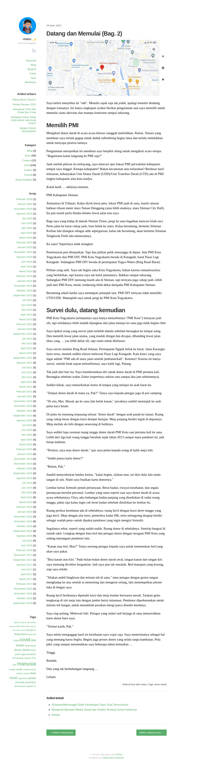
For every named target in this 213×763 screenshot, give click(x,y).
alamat (12, 626)
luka (14, 665)
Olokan (56, 714)
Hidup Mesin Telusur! (24, 99)
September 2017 (22, 559)
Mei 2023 (27, 309)
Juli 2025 (27, 218)
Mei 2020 (27, 434)
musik (26, 673)
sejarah (29, 686)
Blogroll (31, 69)
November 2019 (23, 463)
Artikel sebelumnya (151, 732)
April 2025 (26, 232)
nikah (33, 673)
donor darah (22, 650)
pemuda (19, 682)
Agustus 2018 (24, 535)
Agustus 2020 (24, 420)
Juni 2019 (26, 487)
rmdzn (144, 684)
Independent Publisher (113, 757)
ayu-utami (17, 630)
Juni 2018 (26, 545)
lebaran (27, 658)
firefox (33, 650)
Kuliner (28, 169)
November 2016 (23, 593)
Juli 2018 (27, 540)
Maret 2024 (25, 271)
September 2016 (22, 603)
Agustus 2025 (24, 213)
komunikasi (18, 658)
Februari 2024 (24, 276)
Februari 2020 (24, 449)
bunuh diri (31, 634)
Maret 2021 (25, 386)
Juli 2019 (27, 482)
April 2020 (26, 439)
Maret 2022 (25, 353)
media (19, 669)
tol (35, 686)
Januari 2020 (24, 454)
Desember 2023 (23, 285)
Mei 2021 (27, 377)
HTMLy (118, 754)
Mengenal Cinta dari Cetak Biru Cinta (24, 111)
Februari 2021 (24, 391)
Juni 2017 (26, 569)
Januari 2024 (24, 280)
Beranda (31, 60)
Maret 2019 (25, 502)
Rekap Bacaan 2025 (24, 104)
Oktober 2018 (24, 526)
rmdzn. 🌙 (29, 39)
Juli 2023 (27, 300)
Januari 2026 (24, 203)
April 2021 (26, 381)
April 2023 (26, 314)
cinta (16, 640)
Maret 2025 (25, 237)
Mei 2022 (27, 343)
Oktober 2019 (24, 468)
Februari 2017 (24, 583)
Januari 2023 (24, 328)
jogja (23, 654)
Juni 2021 (26, 372)
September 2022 (22, 333)
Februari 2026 (24, 199)
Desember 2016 (23, 588)
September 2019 (22, 473)
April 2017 (26, 574)
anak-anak (20, 626)
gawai (17, 654)
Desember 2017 (23, 554)
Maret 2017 (25, 579)
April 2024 (26, 266)
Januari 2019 (24, 511)
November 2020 (23, 405)
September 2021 (22, 357)
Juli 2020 (27, 425)
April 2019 (26, 497)
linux (34, 658)
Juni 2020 (26, 429)
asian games (31, 626)
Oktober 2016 (24, 598)
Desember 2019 (23, 458)
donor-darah (160, 684)
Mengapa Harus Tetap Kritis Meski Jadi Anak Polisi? (23, 120)
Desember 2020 (23, 401)
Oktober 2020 (24, 410)
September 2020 (22, 415)
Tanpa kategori (23, 179)
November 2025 (23, 208)
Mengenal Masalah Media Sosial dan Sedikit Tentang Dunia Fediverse (94, 709)
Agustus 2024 (24, 256)
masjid (12, 669)
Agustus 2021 (24, 362)
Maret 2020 (25, 444)
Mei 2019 (27, 492)
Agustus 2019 (24, 478)
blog (17, 634)
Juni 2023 (26, 304)
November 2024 (23, 252)
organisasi (22, 678)
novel (13, 678)
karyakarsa (31, 654)
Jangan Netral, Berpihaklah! (27, 130)
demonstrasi (30, 646)
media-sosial (29, 669)
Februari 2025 (24, 242)
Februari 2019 (24, 506)
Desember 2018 (23, 516)
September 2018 (22, 530)
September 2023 (22, 295)
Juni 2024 (26, 261)
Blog (33, 64)
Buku (28, 155)
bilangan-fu (31, 630)
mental (19, 673)
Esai (133, 684)
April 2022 (26, 348)
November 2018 (23, 521)
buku (23, 634)
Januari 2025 (24, 247)
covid (24, 639)
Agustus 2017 (24, 564)
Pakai (33, 73)
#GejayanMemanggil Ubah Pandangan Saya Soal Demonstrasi (90, 704)
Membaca (30, 82)
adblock (17, 622)
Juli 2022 (27, 338)
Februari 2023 (24, 324)
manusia (26, 663)
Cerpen (26, 160)
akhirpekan (31, 622)
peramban (30, 682)
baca (23, 630)
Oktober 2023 (24, 290)
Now (33, 77)
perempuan (20, 686)
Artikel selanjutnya (61, 732)
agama (23, 622)
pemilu (32, 678)
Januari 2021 (24, 396)
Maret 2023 (25, 319)
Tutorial (28, 174)
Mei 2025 (27, 228)
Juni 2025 (26, 223)
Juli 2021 (27, 367)
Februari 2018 (24, 550)
